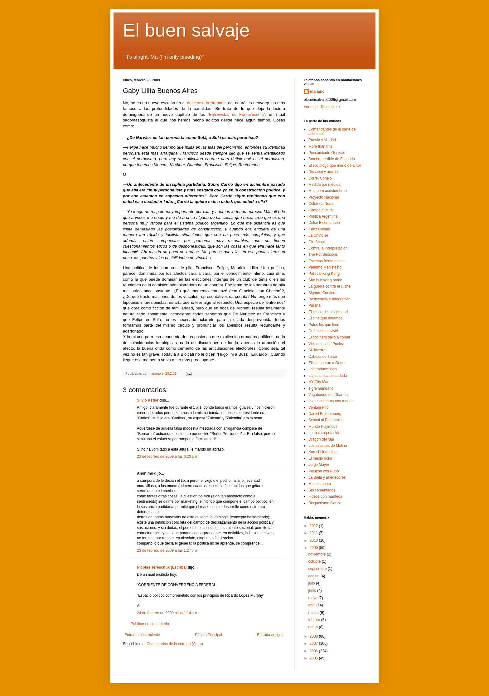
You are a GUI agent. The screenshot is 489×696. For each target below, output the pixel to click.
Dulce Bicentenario (324, 222)
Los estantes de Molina (327, 445)
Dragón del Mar (321, 439)
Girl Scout (316, 242)
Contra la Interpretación (327, 248)
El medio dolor (320, 458)
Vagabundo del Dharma (328, 394)
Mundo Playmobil (322, 426)
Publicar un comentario (150, 624)
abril (312, 605)
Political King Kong (324, 273)
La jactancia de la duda (327, 375)
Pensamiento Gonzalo (326, 153)
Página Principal (208, 635)
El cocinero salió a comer (329, 337)
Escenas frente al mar (326, 261)
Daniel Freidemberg (324, 414)
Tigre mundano (320, 388)
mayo (313, 598)
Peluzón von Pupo (323, 471)
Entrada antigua (270, 635)
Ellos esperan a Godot (327, 363)
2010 (314, 540)
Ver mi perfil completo (322, 107)
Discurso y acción (323, 172)
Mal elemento (319, 483)
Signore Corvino (321, 293)
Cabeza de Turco (322, 356)
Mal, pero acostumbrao (327, 191)
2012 (314, 526)
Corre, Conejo (320, 178)
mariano (317, 91)
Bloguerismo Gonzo (324, 503)
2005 (314, 658)
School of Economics (325, 420)
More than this (320, 146)
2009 (314, 547)
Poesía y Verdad (322, 140)
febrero (314, 620)
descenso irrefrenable (207, 103)
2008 (314, 636)
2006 (314, 651)
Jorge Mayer (318, 464)
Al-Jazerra (317, 350)
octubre (315, 561)
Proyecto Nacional (323, 197)
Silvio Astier (147, 400)
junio (312, 590)
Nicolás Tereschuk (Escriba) (162, 567)
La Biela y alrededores (327, 477)
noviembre (317, 554)
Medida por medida (324, 184)
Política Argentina (322, 216)
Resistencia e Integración (329, 299)
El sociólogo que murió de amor (334, 165)
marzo (314, 612)
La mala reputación (324, 433)
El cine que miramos (325, 318)
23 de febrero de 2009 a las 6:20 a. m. (168, 456)
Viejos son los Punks (325, 344)
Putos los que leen (323, 325)
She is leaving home (325, 280)
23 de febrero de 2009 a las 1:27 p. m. (168, 550)
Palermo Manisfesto (324, 267)
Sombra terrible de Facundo (331, 159)
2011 (314, 533)
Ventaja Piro (318, 407)
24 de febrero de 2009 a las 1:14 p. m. (168, 613)
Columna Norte (321, 203)
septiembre (318, 568)
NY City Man (318, 382)
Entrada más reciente (142, 635)
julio (312, 583)
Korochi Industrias (323, 452)
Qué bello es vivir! (323, 331)
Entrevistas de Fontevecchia (236, 114)
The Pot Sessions (323, 254)
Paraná (314, 305)
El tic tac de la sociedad (328, 312)
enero (313, 627)
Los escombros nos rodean (331, 401)
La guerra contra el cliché (329, 286)
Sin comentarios (321, 490)
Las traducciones (322, 369)
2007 (314, 643)
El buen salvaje (186, 30)
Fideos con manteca (325, 496)
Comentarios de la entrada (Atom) (175, 644)
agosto (314, 576)
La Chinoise (318, 235)
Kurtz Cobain (319, 229)
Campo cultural (321, 210)
